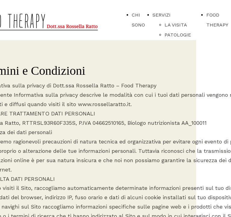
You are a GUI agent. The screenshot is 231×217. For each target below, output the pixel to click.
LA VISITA (176, 25)
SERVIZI (161, 15)
